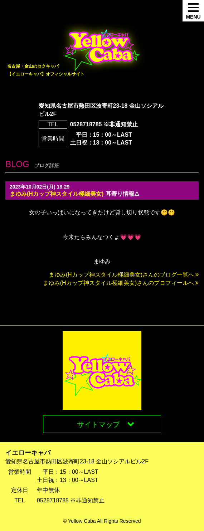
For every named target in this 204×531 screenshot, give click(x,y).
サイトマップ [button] (105, 424)
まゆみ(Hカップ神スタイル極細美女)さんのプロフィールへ (121, 283)
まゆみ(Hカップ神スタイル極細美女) (56, 194)
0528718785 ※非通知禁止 (104, 124)
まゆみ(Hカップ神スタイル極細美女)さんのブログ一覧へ (124, 275)
